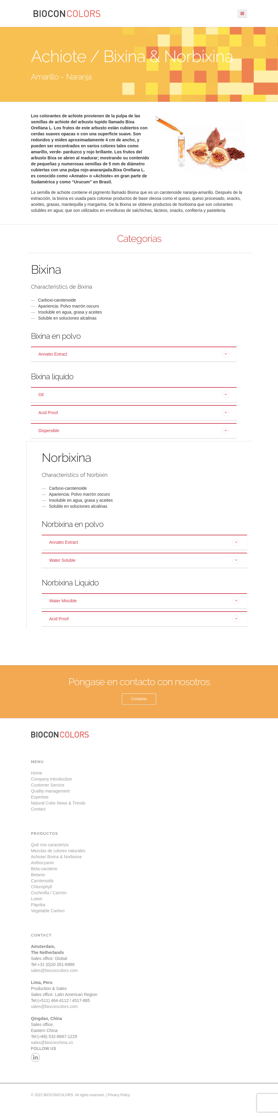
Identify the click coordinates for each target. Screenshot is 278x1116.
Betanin (38, 874)
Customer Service (47, 785)
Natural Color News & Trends (58, 803)
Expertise (39, 797)
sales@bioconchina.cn (52, 1042)
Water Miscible (63, 600)
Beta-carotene (44, 868)
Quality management (50, 791)
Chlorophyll (41, 886)
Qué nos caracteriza (49, 844)
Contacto (139, 698)
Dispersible (48, 430)
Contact (38, 809)
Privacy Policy (118, 1095)
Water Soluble (62, 560)
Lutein (36, 898)
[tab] (134, 354)
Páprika (38, 904)
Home (36, 773)
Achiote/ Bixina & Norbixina (56, 856)
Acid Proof (48, 412)
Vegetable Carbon (48, 910)
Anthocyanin (42, 862)
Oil (41, 394)
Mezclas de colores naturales (58, 850)
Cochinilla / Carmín (48, 892)
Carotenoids (42, 880)
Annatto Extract (52, 354)
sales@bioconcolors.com (54, 970)
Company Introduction (51, 779)
